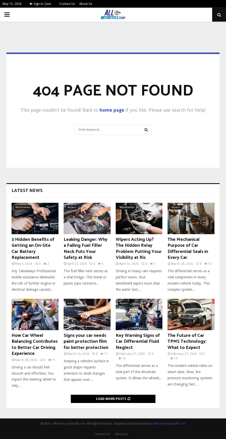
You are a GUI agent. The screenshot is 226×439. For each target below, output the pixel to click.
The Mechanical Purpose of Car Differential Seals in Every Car (188, 248)
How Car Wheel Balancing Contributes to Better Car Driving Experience (35, 344)
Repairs (71, 207)
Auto (70, 303)
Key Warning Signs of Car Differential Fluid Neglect (138, 342)
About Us (85, 4)
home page (112, 110)
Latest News (27, 191)
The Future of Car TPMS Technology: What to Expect (187, 342)
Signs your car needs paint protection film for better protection (86, 342)
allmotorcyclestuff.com (168, 423)
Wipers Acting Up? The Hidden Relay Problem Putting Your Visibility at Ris (139, 248)
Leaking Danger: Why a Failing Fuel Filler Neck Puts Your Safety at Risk (85, 248)
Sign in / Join (40, 4)
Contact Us (67, 4)
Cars (173, 303)
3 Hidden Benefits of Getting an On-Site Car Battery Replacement (33, 248)
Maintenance (22, 207)
